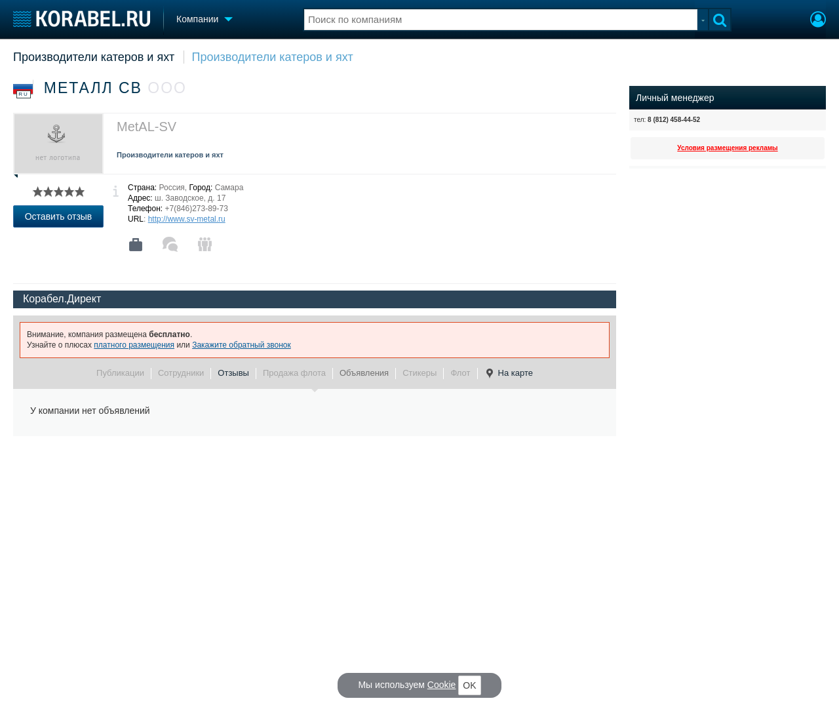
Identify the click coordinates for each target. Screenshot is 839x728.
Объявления (364, 373)
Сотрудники (181, 373)
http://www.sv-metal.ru (186, 219)
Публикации (120, 373)
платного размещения (134, 345)
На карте (508, 373)
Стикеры (419, 373)
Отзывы (233, 373)
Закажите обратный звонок (241, 345)
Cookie (441, 684)
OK (469, 685)
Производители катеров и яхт (93, 57)
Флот (460, 373)
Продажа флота (294, 373)
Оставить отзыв (58, 216)
